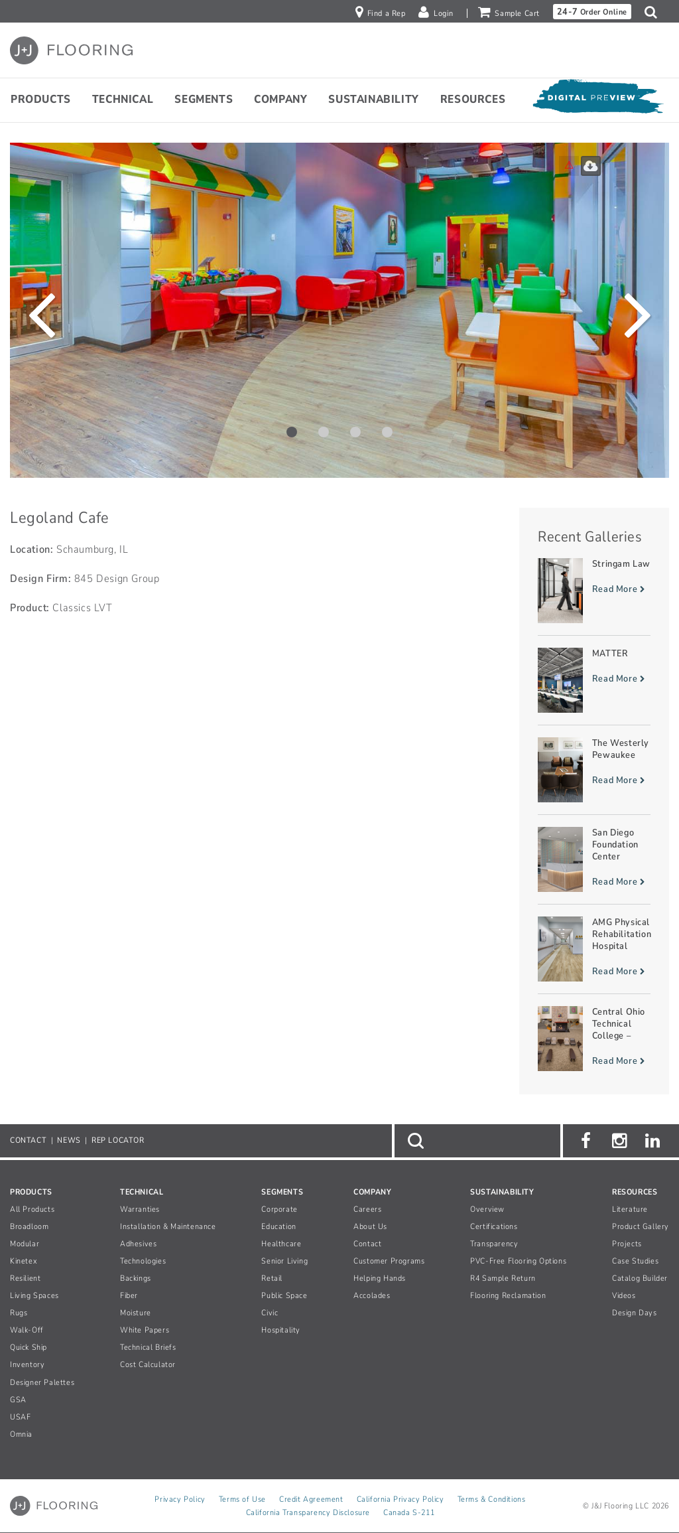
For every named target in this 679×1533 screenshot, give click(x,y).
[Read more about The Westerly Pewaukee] (594, 769)
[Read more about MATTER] (594, 680)
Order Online (592, 11)
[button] (654, 12)
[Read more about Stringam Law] (594, 590)
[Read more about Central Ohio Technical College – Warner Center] (594, 1038)
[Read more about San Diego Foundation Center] (594, 859)
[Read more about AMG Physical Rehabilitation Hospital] (594, 949)
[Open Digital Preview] (597, 99)
